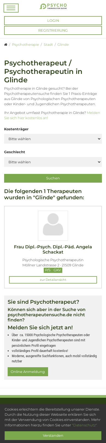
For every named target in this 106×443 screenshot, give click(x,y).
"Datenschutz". (85, 425)
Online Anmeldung (28, 372)
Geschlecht (14, 152)
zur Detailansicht (53, 280)
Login (53, 21)
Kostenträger (16, 129)
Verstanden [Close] (53, 435)
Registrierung (53, 30)
